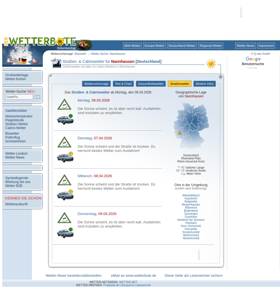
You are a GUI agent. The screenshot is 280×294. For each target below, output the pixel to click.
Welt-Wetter (132, 45)
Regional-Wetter (211, 45)
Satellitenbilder (16, 111)
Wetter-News (245, 45)
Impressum (266, 45)
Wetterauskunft (16, 204)
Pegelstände (14, 120)
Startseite (80, 53)
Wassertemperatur (18, 116)
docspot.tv (127, 285)
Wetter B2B (13, 186)
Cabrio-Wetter (15, 128)
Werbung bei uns (18, 182)
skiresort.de (143, 285)
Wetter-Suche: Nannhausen (108, 53)
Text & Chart (123, 83)
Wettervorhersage (96, 83)
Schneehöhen (15, 141)
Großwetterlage (16, 75)
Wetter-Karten (15, 79)
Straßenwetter (179, 83)
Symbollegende (16, 178)
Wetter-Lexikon (16, 153)
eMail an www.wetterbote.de (133, 275)
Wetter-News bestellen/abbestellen (73, 275)
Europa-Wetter (154, 45)
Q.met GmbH (262, 53)
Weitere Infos (204, 83)
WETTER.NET (128, 282)
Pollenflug (12, 137)
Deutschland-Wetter (182, 45)
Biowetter (12, 133)
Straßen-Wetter (16, 124)
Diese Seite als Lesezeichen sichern (194, 275)
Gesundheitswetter (150, 83)
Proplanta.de (111, 285)
